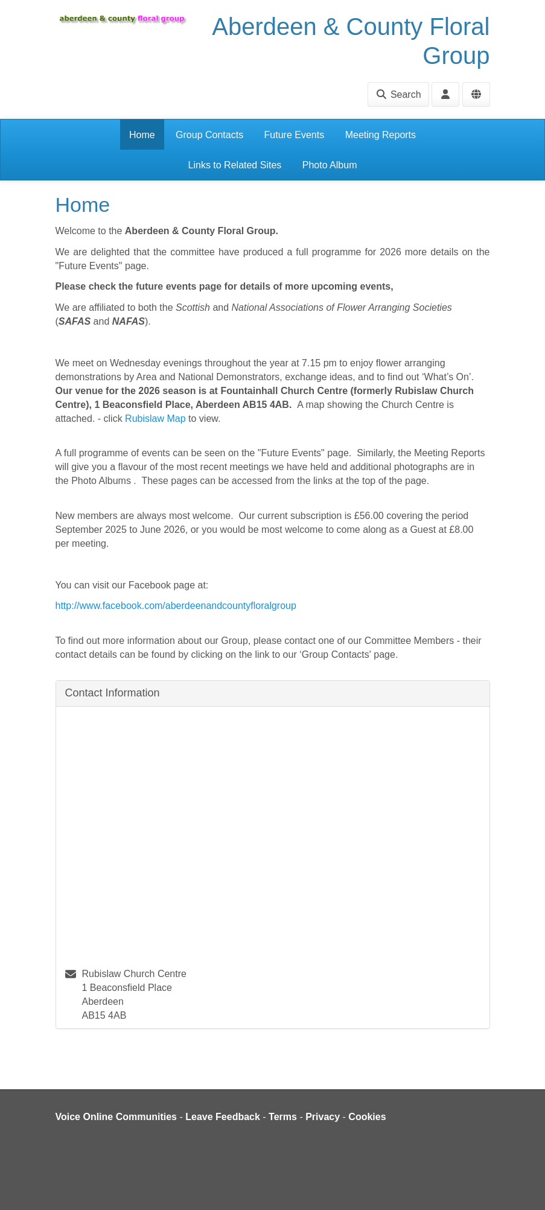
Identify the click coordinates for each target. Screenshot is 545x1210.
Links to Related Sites (235, 165)
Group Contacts (209, 135)
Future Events (294, 135)
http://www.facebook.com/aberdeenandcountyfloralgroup (176, 605)
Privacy (322, 1117)
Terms (283, 1117)
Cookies (367, 1117)
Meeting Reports (380, 135)
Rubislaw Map (155, 418)
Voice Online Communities (116, 1117)
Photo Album (329, 165)
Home (142, 135)
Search (398, 94)
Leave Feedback (222, 1117)
